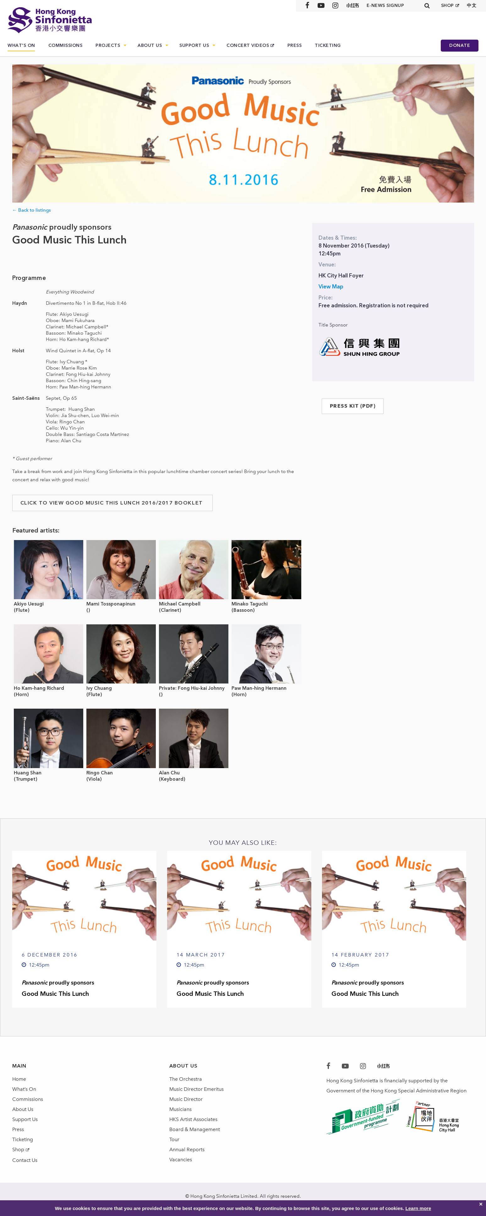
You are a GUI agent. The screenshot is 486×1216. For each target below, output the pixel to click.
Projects (108, 45)
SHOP (447, 5)
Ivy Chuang (99, 688)
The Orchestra (185, 1079)
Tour (174, 1139)
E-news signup (385, 5)
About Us (150, 45)
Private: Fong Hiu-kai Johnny (192, 688)
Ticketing (328, 45)
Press (294, 45)
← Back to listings (31, 210)
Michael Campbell (179, 604)
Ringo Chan (99, 773)
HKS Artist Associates (193, 1119)
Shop (18, 1149)
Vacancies (180, 1160)
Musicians (180, 1109)
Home (19, 1079)
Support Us (194, 45)
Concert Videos (248, 45)
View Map (331, 286)
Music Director (186, 1099)
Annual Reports (187, 1149)
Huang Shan (27, 773)
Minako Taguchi (250, 604)
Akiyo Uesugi (29, 604)
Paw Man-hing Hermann (259, 688)
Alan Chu (169, 773)
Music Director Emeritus (196, 1089)
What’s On (21, 45)
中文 (472, 5)
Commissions (65, 45)
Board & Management (194, 1129)
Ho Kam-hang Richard (39, 688)
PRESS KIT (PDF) (353, 406)
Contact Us (24, 1160)
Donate (459, 45)
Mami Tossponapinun (110, 604)
